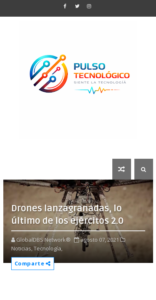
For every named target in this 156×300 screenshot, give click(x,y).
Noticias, (21, 248)
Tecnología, (48, 248)
